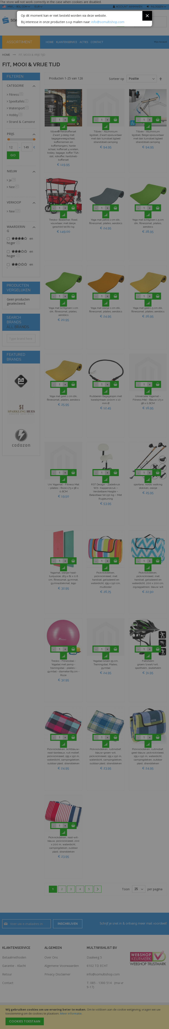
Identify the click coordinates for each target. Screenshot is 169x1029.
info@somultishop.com (107, 21)
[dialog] (84, 514)
